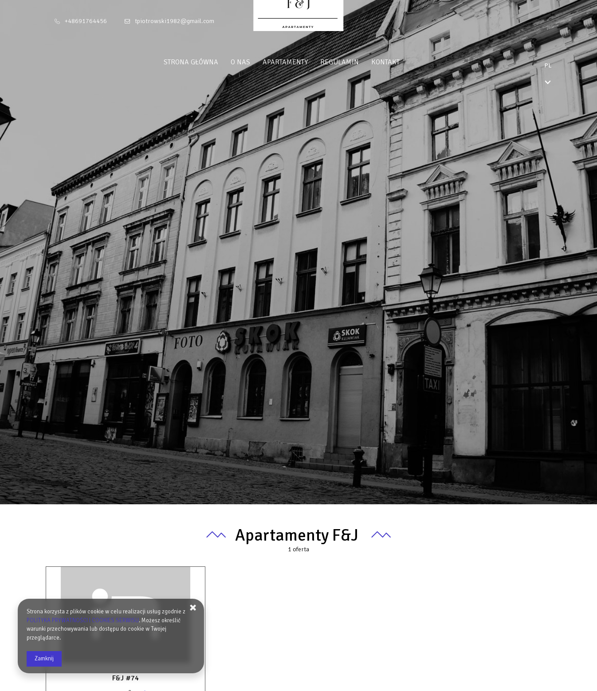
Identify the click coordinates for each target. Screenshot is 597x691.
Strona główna (208, 62)
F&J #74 (125, 678)
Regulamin (356, 62)
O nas (257, 62)
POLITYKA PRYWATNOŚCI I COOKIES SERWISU (83, 620)
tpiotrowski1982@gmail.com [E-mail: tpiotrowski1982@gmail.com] (174, 21)
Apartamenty (302, 62)
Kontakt (402, 62)
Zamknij (44, 658)
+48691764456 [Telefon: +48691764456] (86, 21)
